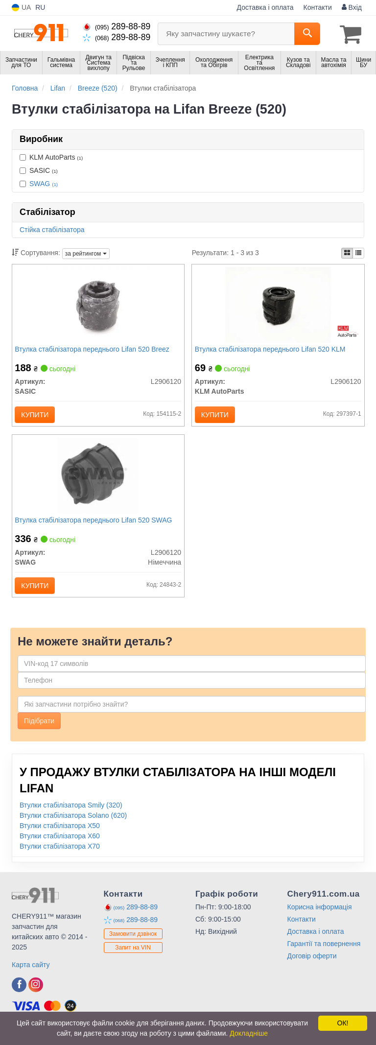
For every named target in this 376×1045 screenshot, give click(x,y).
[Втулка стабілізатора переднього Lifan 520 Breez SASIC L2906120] (98, 305)
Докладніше (249, 1033)
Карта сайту (31, 976)
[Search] (307, 34)
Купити (37, 416)
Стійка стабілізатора (52, 229)
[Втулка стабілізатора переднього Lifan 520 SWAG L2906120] (98, 482)
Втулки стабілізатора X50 (60, 837)
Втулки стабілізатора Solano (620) (73, 827)
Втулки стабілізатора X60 (60, 847)
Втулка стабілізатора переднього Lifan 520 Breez (94, 351)
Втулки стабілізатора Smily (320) (71, 816)
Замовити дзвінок (133, 945)
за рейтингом (86, 252)
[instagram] (35, 996)
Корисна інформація (319, 918)
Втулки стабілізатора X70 (60, 857)
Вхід (352, 7)
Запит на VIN (133, 958)
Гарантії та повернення (324, 955)
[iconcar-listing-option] (358, 252)
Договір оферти (312, 967)
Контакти (318, 7)
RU (40, 7)
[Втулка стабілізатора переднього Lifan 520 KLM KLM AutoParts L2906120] (278, 305)
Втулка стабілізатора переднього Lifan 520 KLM (272, 351)
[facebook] (19, 996)
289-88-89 (116, 26)
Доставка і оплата (265, 7)
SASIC (39, 169)
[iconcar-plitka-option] (347, 252)
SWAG (43, 182)
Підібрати (39, 732)
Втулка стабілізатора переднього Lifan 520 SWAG (95, 527)
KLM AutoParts (51, 156)
